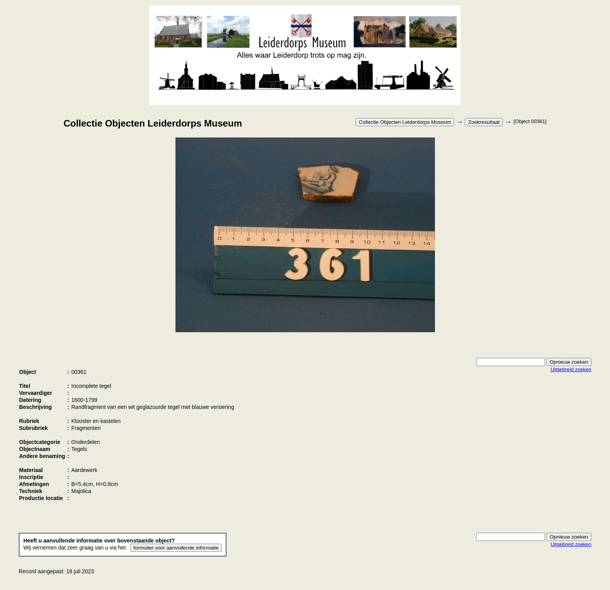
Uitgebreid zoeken (570, 369)
